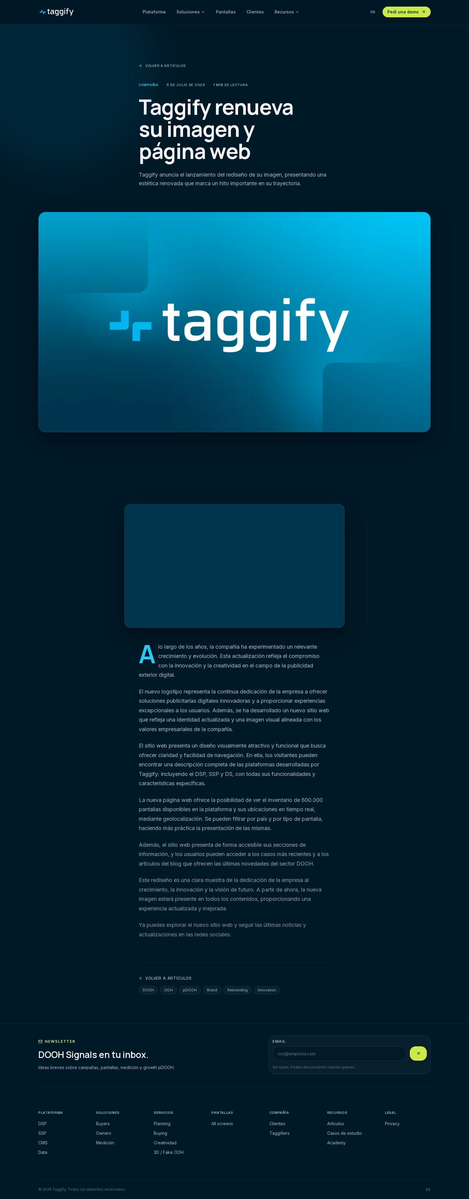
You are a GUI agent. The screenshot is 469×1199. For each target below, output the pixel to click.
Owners (103, 1133)
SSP (42, 1133)
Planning (162, 1123)
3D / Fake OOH (169, 1152)
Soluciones (190, 11)
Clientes (255, 11)
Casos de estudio (344, 1133)
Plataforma (154, 11)
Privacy (392, 1123)
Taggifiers (279, 1133)
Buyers (103, 1123)
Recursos (287, 11)
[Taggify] (56, 12)
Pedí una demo (406, 11)
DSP (42, 1123)
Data (42, 1152)
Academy (336, 1142)
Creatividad (165, 1142)
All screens (222, 1123)
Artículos (335, 1123)
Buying (160, 1133)
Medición (105, 1142)
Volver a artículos (162, 65)
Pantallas (226, 11)
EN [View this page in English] (373, 12)
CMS (43, 1142)
